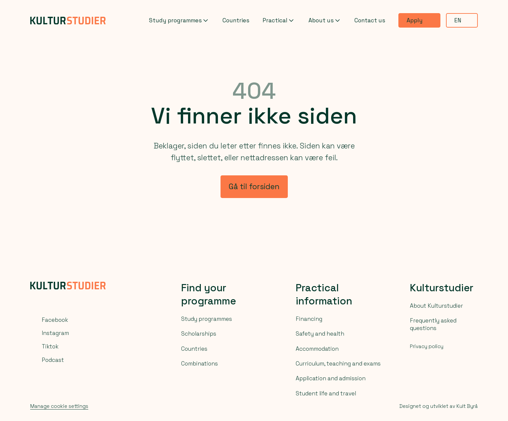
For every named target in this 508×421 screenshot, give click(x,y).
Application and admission (331, 378)
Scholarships (198, 333)
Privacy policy (426, 346)
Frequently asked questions (433, 324)
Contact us (369, 20)
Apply (419, 20)
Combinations (199, 363)
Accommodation (317, 348)
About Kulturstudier (436, 305)
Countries (235, 20)
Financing (309, 318)
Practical (279, 20)
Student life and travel (326, 393)
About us (324, 20)
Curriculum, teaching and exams (338, 363)
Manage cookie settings (59, 406)
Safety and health (320, 333)
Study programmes (179, 20)
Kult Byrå (467, 406)
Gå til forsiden (254, 186)
